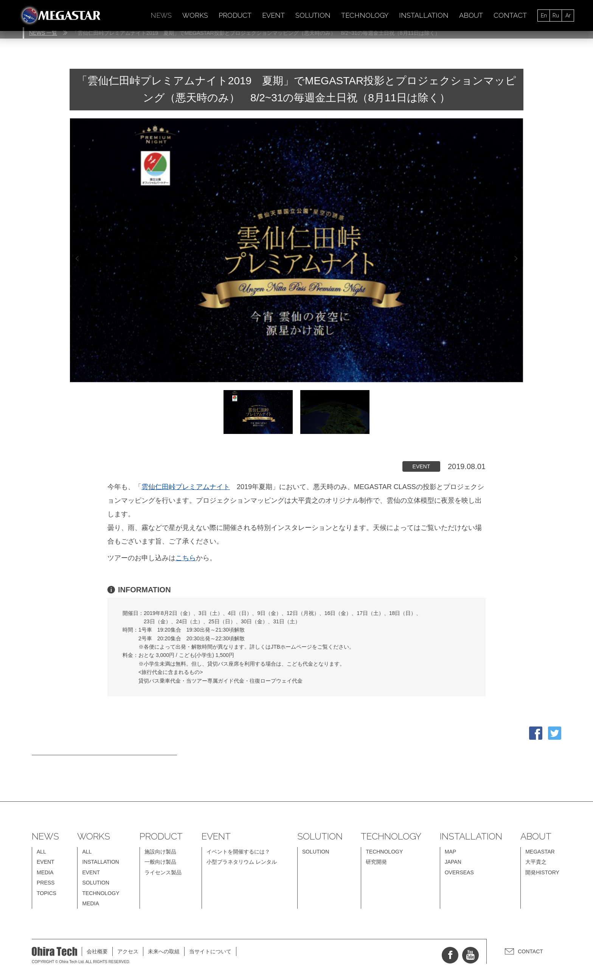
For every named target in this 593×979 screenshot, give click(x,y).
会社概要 (97, 951)
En (544, 15)
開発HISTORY (542, 872)
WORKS (195, 15)
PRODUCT (235, 15)
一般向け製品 (160, 862)
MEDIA (45, 872)
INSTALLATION (424, 15)
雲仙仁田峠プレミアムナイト (185, 487)
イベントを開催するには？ (238, 852)
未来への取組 (164, 951)
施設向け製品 (160, 852)
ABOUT (471, 15)
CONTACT (510, 15)
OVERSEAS (459, 872)
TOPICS (46, 893)
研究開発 (376, 862)
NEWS (161, 15)
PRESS (45, 883)
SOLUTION (313, 15)
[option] (296, 250)
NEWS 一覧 (43, 33)
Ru (556, 15)
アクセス (127, 951)
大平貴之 (535, 862)
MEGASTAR (540, 852)
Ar (568, 15)
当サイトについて (210, 951)
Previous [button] (77, 258)
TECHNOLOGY (364, 15)
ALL (41, 852)
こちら (185, 558)
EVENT (273, 15)
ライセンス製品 (163, 872)
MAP (450, 852)
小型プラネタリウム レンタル (241, 862)
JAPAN (453, 862)
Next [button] (514, 258)
